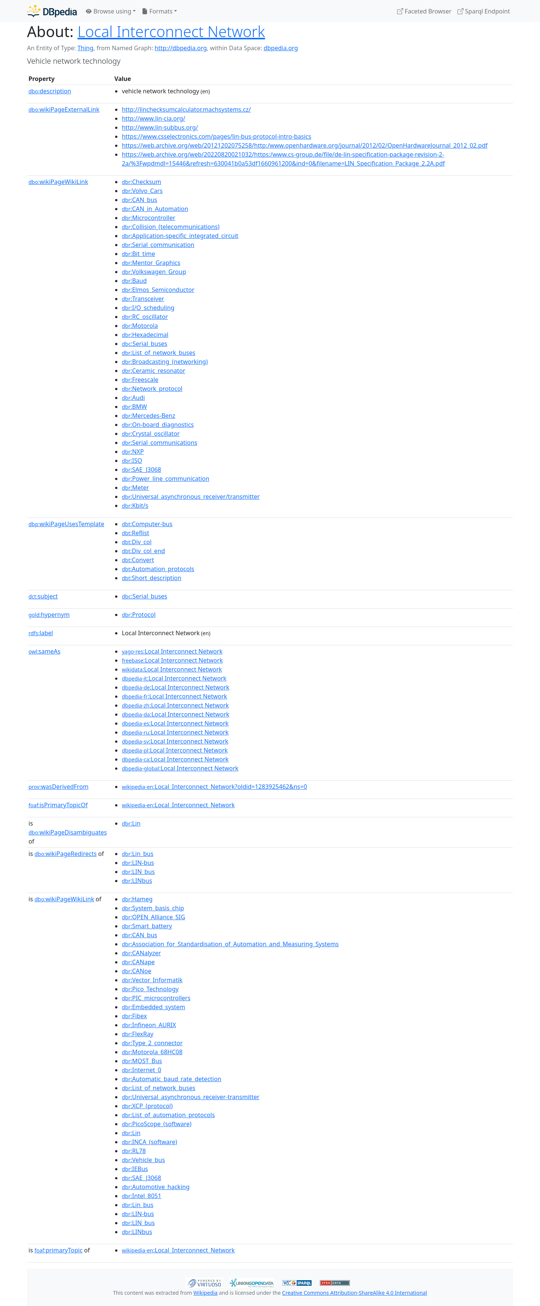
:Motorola (140, 326)
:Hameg (137, 899)
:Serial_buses (144, 344)
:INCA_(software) (149, 1142)
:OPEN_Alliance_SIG (153, 917)
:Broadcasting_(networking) (165, 362)
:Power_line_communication (165, 478)
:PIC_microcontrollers (156, 998)
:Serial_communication (158, 245)
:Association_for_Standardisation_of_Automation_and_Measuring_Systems (230, 944)
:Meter (135, 487)
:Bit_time (138, 254)
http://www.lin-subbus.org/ (160, 127)
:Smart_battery (147, 926)
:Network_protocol (152, 388)
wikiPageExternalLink (63, 109)
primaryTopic (58, 1250)
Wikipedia (206, 1292)
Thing (85, 48)
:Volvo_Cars (142, 191)
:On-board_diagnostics (158, 424)
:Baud (134, 281)
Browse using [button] (108, 11)
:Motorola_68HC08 (152, 1052)
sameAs (44, 651)
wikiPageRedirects (65, 854)
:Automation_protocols (158, 569)
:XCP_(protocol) (147, 1106)
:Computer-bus (147, 524)
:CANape (138, 962)
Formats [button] (157, 11)
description (49, 91)
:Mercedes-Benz (148, 415)
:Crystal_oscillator (151, 433)
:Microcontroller (148, 218)
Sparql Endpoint (484, 11)
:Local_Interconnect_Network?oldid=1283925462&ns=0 (214, 786)
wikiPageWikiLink (58, 182)
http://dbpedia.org (180, 48)
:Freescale (140, 379)
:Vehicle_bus (143, 1160)
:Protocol (139, 614)
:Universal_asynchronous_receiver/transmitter (191, 496)
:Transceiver (143, 299)
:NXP (133, 451)
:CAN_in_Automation (155, 209)
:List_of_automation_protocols (168, 1115)
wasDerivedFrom (58, 786)
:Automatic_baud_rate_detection (171, 1079)
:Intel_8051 (141, 1196)
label (40, 633)
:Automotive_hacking (156, 1187)
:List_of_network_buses (158, 353)
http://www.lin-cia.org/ (153, 118)
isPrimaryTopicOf (58, 805)
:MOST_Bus (142, 1061)
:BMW (134, 406)
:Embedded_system (153, 1007)
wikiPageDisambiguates (67, 832)
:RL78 (134, 1151)
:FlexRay (137, 1034)
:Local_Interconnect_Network (178, 805)
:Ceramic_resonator (153, 371)
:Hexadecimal (145, 335)
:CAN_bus (139, 200)
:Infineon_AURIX (149, 1025)
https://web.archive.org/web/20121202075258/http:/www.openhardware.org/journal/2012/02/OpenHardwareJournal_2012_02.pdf (305, 145)
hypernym (49, 614)
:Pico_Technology (150, 989)
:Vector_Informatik (152, 980)
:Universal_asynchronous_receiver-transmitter (191, 1097)
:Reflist (135, 533)
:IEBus (135, 1169)
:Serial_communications (159, 442)
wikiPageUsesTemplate (66, 524)
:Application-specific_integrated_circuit (180, 236)
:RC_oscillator (145, 317)
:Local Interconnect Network (172, 651)
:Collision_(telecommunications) (170, 227)
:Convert (138, 560)
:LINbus (137, 881)
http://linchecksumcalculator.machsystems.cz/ (186, 109)
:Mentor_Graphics (151, 263)
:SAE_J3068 (141, 469)
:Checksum (141, 182)
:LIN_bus (138, 872)
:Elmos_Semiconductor (158, 290)
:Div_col (137, 542)
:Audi (133, 397)
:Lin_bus (137, 854)
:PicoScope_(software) (157, 1124)
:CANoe (137, 971)
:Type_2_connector (152, 1043)
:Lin (131, 823)
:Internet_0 (141, 1070)
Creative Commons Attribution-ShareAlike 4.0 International (354, 1292)
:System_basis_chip (153, 908)
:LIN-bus (138, 863)
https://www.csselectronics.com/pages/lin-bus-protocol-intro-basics (216, 136)
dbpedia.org (281, 48)
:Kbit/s (135, 505)
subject (43, 596)
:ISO (132, 460)
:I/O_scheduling (148, 308)
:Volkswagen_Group (154, 272)
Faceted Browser (424, 11)
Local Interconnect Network (171, 31)
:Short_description (152, 578)
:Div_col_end (143, 551)
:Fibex (134, 1016)
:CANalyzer (141, 953)
